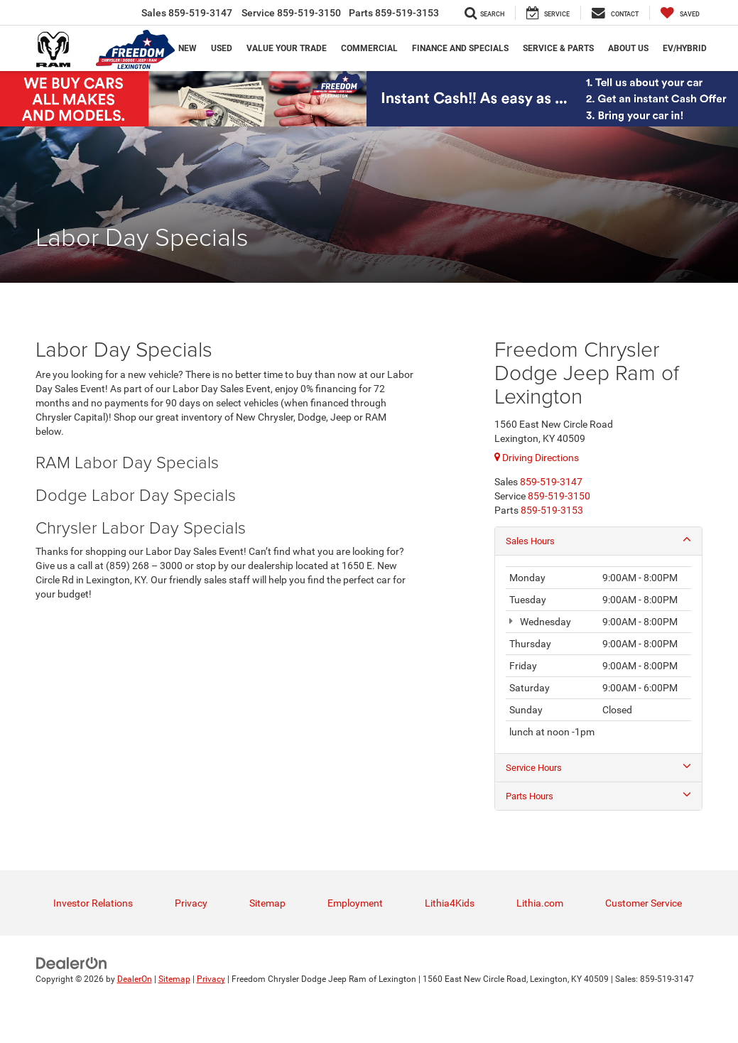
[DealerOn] (72, 965)
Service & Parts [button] (558, 48)
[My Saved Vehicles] (680, 13)
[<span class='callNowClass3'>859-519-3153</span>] (552, 510)
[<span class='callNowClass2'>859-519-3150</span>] (559, 496)
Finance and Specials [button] (460, 48)
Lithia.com (539, 905)
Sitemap (267, 905)
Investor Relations (93, 905)
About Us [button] (628, 48)
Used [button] (221, 48)
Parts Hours (598, 797)
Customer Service (643, 905)
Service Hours (598, 768)
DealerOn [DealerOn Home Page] (134, 981)
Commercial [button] (369, 48)
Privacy (191, 905)
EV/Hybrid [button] (685, 48)
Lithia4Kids (449, 905)
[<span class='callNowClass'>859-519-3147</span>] (551, 481)
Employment (355, 905)
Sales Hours (598, 540)
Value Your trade (286, 48)
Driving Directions (536, 457)
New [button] (187, 48)
